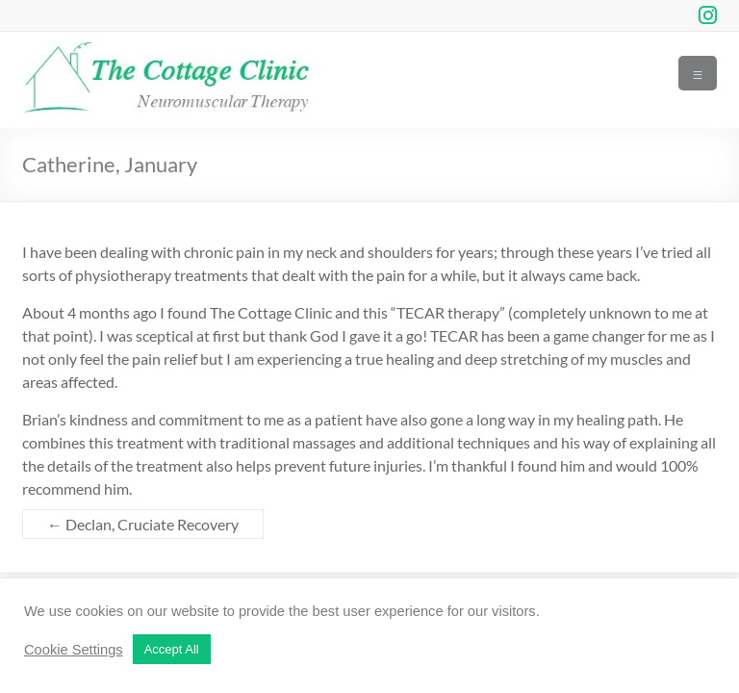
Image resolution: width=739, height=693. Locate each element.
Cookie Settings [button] (73, 649)
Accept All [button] (171, 649)
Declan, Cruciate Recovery (143, 524)
